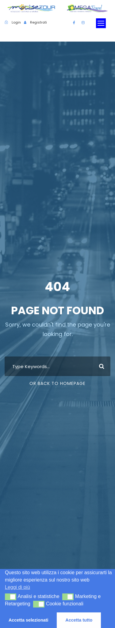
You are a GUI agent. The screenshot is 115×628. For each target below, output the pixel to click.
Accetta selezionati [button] (28, 620)
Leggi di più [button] (17, 587)
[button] (10, 596)
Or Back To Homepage (57, 383)
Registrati (38, 22)
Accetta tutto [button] (78, 620)
